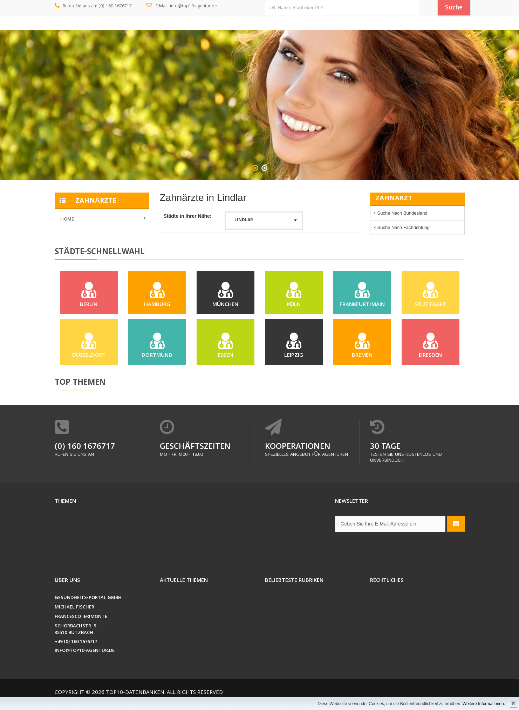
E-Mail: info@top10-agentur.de (181, 6)
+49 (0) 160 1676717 (76, 649)
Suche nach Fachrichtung (403, 227)
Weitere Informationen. (484, 703)
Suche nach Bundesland (402, 213)
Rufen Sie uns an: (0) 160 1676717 (93, 6)
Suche (452, 8)
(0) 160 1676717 (85, 454)
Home (67, 219)
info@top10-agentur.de (85, 658)
